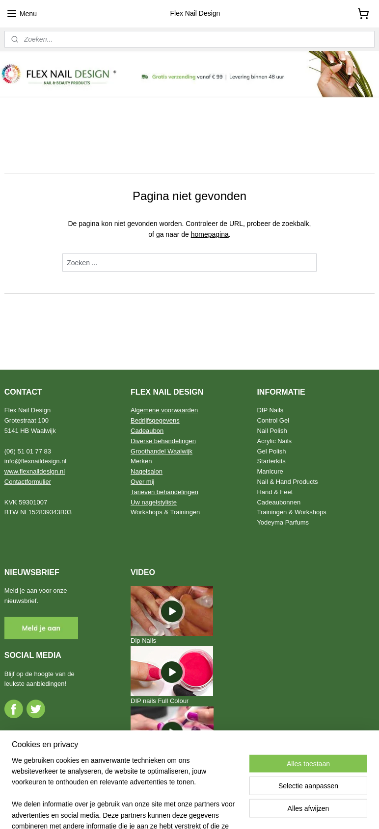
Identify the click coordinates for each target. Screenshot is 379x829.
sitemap (162, 811)
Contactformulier (27, 481)
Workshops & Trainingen (165, 512)
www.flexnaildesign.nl (34, 471)
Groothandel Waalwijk (161, 451)
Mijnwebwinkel (288, 811)
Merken (141, 461)
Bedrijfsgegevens (155, 420)
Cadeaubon (147, 430)
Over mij (142, 481)
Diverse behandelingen (163, 441)
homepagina (210, 234)
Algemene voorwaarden (164, 410)
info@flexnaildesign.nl (35, 461)
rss (180, 811)
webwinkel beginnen (212, 811)
